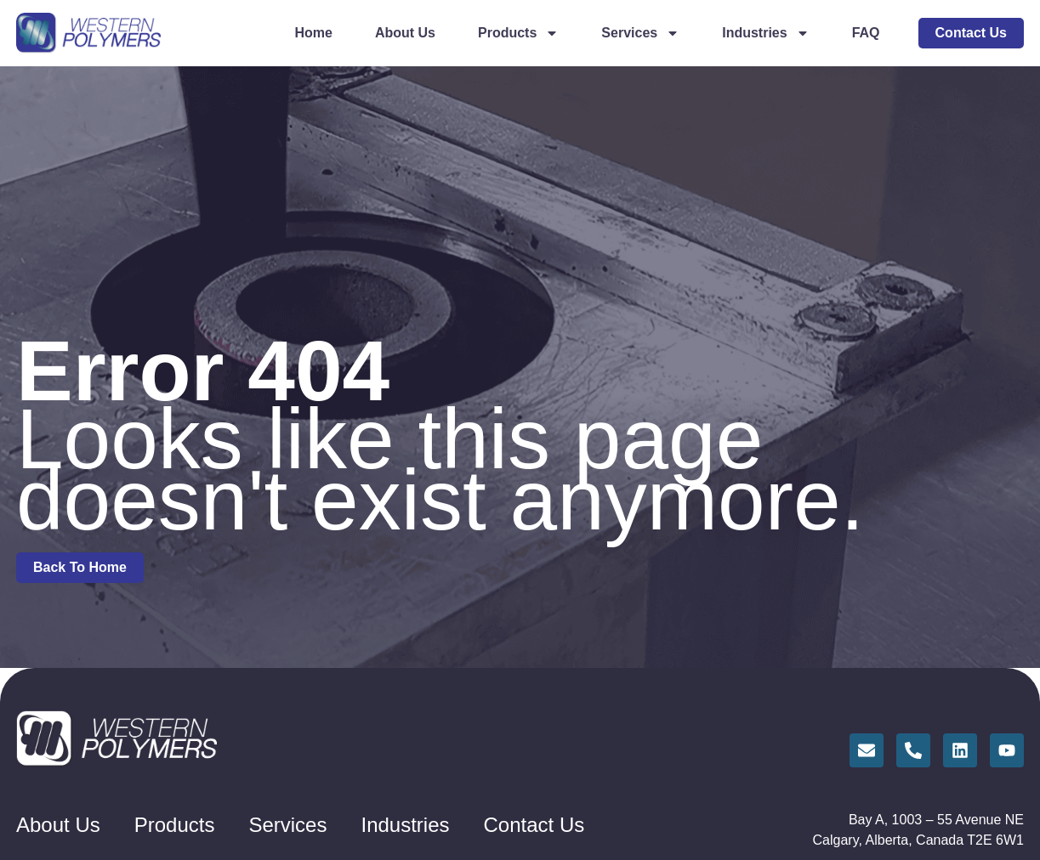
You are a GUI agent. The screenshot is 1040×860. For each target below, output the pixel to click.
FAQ (866, 32)
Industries (765, 33)
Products (518, 33)
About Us (405, 32)
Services (640, 33)
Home (313, 32)
